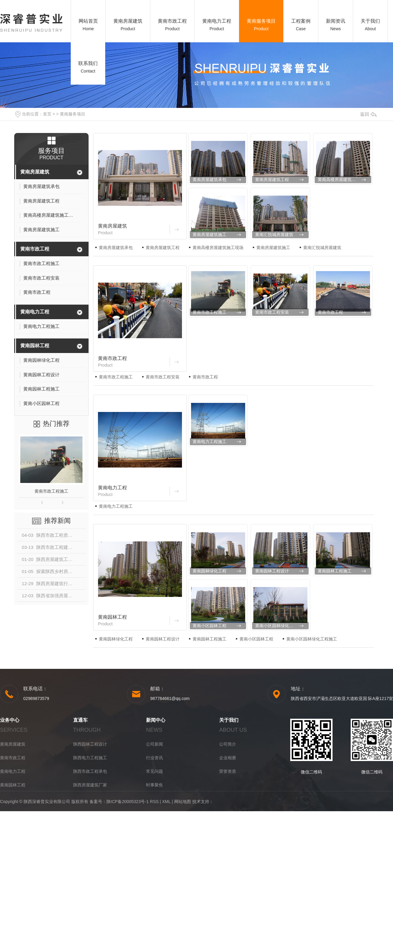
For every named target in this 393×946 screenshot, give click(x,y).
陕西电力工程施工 (90, 757)
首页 (47, 114)
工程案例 (300, 21)
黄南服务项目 (261, 21)
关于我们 (370, 21)
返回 (368, 114)
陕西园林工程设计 (90, 744)
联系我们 (88, 63)
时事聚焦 (154, 784)
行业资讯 (154, 757)
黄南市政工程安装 (272, 312)
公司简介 (227, 744)
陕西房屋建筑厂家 (90, 784)
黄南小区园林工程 (209, 625)
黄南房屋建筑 (127, 21)
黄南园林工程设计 (272, 571)
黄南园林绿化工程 (209, 571)
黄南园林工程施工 (335, 571)
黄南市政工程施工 (51, 491)
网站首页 (88, 21)
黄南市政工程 (172, 21)
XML (166, 801)
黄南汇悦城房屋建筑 (274, 234)
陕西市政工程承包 (90, 771)
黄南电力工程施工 (209, 441)
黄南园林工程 (34, 345)
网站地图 (182, 801)
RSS (154, 801)
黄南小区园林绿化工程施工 (280, 625)
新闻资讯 (335, 21)
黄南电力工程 (216, 21)
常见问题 (154, 771)
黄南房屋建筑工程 (272, 179)
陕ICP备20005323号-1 (127, 801)
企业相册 (227, 757)
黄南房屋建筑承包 (209, 179)
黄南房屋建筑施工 (209, 234)
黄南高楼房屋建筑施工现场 (343, 179)
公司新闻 (154, 744)
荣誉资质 (227, 771)
